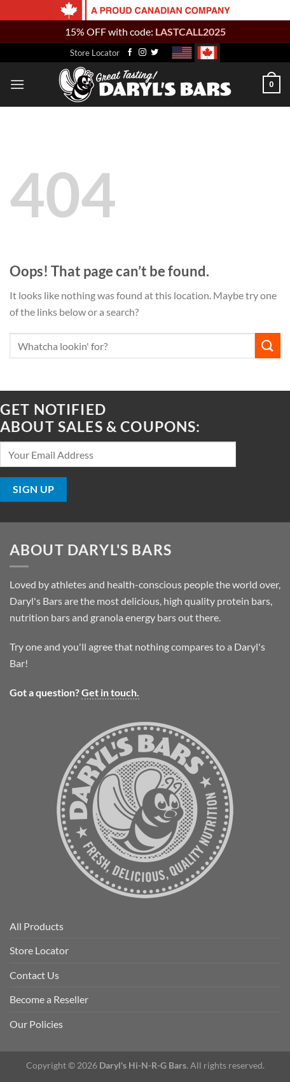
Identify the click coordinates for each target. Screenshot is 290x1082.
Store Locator (95, 53)
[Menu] (17, 84)
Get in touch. (110, 692)
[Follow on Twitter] (154, 52)
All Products (37, 926)
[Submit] (267, 345)
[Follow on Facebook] (130, 52)
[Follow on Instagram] (142, 52)
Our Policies (36, 1024)
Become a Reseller (49, 999)
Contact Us (34, 975)
